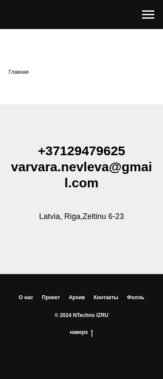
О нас (26, 297)
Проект (51, 297)
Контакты (105, 297)
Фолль (135, 297)
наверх (81, 332)
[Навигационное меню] (148, 14)
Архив (77, 297)
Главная (19, 72)
